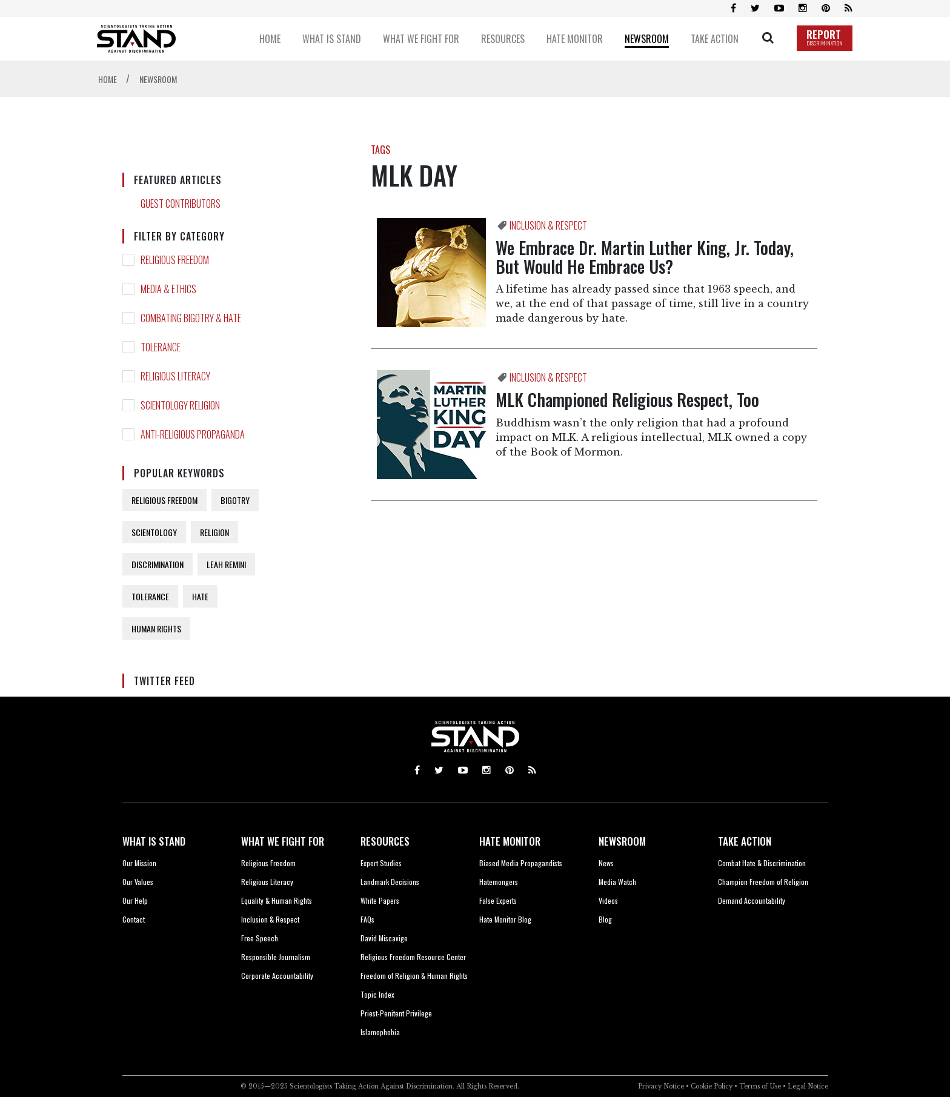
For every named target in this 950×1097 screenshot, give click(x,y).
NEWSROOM (622, 841)
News (606, 863)
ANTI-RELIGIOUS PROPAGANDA (193, 434)
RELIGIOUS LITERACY (175, 376)
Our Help (135, 900)
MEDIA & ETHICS (168, 289)
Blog (605, 919)
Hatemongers (498, 882)
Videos (608, 900)
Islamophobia (380, 1032)
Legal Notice (808, 1086)
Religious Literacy (267, 882)
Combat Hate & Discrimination (762, 863)
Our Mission (139, 863)
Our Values (137, 882)
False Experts (498, 900)
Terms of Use (760, 1086)
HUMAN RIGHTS (156, 628)
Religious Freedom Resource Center (413, 957)
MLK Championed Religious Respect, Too (627, 399)
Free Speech (259, 938)
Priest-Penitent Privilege (396, 1013)
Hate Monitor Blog (505, 919)
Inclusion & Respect (270, 919)
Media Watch (617, 882)
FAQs (367, 919)
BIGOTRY (235, 500)
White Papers (379, 900)
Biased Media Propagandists (520, 863)
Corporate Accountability (277, 975)
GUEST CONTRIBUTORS (181, 203)
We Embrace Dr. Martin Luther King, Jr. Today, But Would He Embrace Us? (645, 257)
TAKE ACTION (744, 841)
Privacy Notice (661, 1086)
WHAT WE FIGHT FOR (282, 841)
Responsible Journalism (275, 957)
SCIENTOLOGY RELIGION (180, 405)
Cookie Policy (711, 1086)
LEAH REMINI (226, 564)
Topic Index (377, 994)
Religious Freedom (268, 863)
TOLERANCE (161, 347)
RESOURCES (385, 841)
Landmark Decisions (389, 882)
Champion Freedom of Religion (763, 882)
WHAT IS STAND (153, 841)
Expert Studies (381, 863)
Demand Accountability (751, 900)
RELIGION (214, 532)
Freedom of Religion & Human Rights (414, 975)
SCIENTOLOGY (154, 532)
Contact (133, 919)
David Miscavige (384, 938)
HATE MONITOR (509, 841)
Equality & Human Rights (276, 900)
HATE (200, 596)
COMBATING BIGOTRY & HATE (191, 318)
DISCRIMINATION (157, 564)
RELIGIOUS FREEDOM (175, 260)
